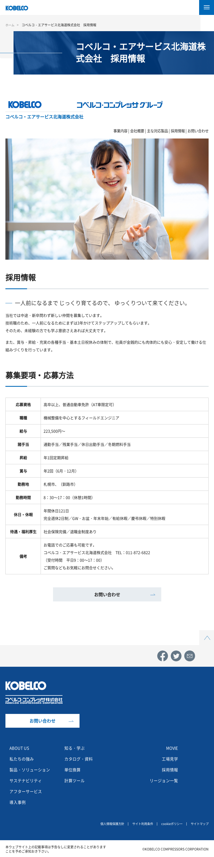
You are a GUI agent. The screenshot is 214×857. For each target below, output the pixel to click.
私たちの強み (22, 758)
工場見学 (169, 758)
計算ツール (75, 780)
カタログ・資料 (79, 758)
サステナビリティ (26, 780)
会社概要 (137, 130)
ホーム (10, 25)
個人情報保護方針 (106, 823)
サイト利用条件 (138, 823)
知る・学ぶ (75, 748)
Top (207, 633)
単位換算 (73, 769)
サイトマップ (199, 823)
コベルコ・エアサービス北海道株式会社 (44, 116)
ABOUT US (20, 748)
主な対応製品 (157, 130)
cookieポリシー (169, 823)
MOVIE (171, 748)
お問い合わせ (198, 130)
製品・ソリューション (31, 769)
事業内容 (120, 130)
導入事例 (18, 802)
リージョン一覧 (163, 780)
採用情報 (178, 130)
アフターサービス (26, 791)
